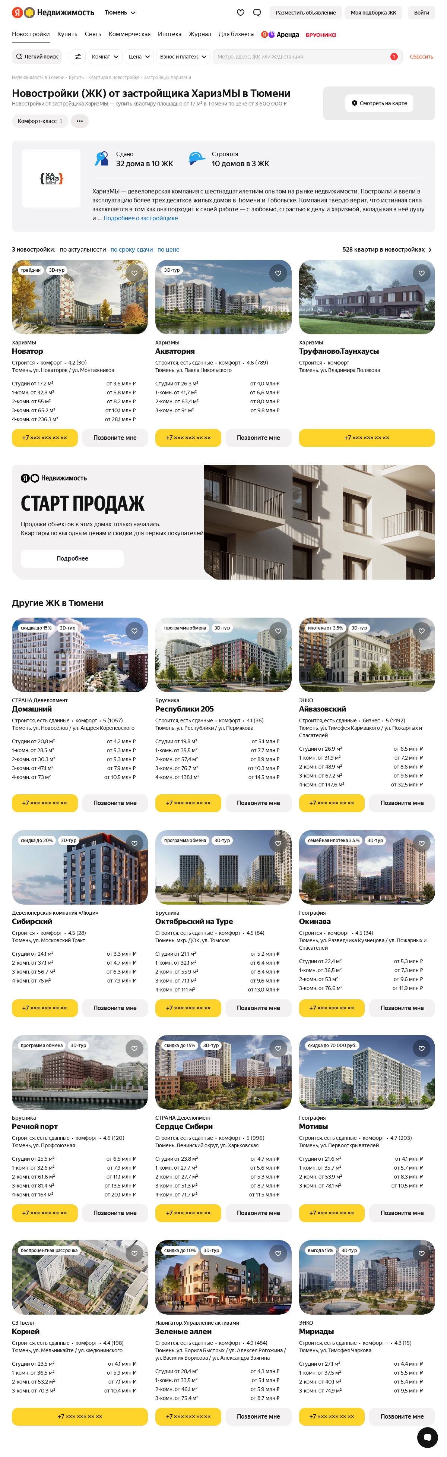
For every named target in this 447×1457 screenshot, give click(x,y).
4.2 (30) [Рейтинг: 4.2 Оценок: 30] (77, 363)
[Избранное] (240, 12)
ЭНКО (306, 700)
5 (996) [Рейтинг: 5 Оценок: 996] (255, 1138)
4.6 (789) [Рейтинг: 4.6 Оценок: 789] (257, 363)
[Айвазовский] (367, 655)
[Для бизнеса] (236, 34)
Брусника (167, 700)
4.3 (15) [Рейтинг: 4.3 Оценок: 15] (403, 1343)
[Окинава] (367, 867)
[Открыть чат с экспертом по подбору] (427, 1437)
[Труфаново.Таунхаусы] (367, 297)
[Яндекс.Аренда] (279, 34)
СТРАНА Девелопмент (40, 700)
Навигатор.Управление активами (197, 1323)
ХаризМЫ (24, 343)
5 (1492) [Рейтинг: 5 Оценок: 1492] (395, 720)
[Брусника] (319, 34)
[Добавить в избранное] (134, 273)
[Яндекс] (17, 12)
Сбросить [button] (421, 57)
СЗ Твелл (23, 1323)
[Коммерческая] (129, 34)
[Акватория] (223, 297)
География (312, 913)
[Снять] (93, 34)
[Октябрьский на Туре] (223, 867)
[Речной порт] (80, 1072)
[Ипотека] (169, 34)
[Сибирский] (80, 867)
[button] (257, 12)
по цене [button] (169, 249)
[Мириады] (367, 1277)
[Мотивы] (367, 1072)
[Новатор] (80, 297)
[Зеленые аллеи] (223, 1277)
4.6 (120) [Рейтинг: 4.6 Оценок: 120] (113, 1138)
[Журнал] (200, 34)
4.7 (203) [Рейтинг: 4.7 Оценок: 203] (401, 1138)
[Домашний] (80, 655)
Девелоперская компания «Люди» (55, 913)
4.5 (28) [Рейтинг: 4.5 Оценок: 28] (77, 933)
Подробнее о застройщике (141, 218)
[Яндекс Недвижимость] (59, 12)
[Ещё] (80, 121)
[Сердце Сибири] (223, 1072)
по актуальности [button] (83, 249)
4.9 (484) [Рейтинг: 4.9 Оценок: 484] (257, 1343)
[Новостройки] (33, 34)
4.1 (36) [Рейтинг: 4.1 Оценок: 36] (255, 720)
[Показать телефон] (45, 438)
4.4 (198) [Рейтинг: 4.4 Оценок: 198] (113, 1343)
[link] (421, 12)
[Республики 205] (223, 655)
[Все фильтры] (78, 56)
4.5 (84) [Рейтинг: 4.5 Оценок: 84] (255, 933)
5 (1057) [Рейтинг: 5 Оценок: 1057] (113, 720)
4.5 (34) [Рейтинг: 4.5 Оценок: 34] (364, 933)
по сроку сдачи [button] (132, 249)
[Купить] (67, 34)
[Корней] (80, 1277)
